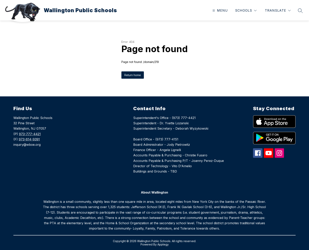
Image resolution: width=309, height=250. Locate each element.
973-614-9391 (29, 139)
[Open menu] (219, 10)
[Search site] (300, 10)
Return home (132, 75)
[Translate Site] (278, 10)
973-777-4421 (30, 134)
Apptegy (163, 244)
